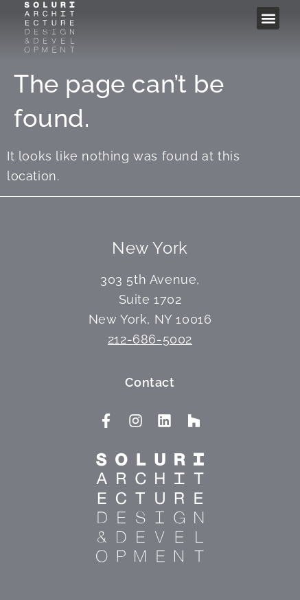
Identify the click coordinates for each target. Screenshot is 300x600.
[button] (268, 18)
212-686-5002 (150, 339)
